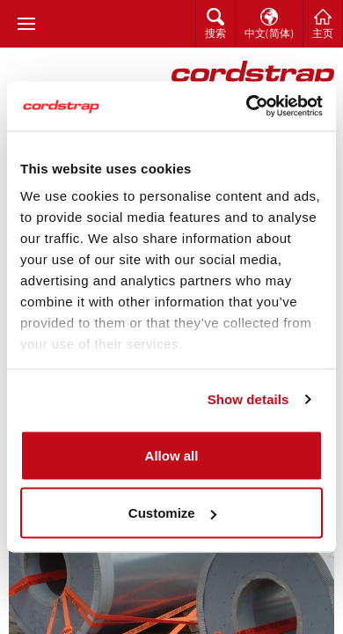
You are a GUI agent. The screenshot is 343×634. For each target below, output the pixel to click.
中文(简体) (269, 34)
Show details (248, 399)
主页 (322, 34)
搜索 (215, 34)
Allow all (172, 454)
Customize (172, 512)
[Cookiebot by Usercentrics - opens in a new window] (247, 106)
